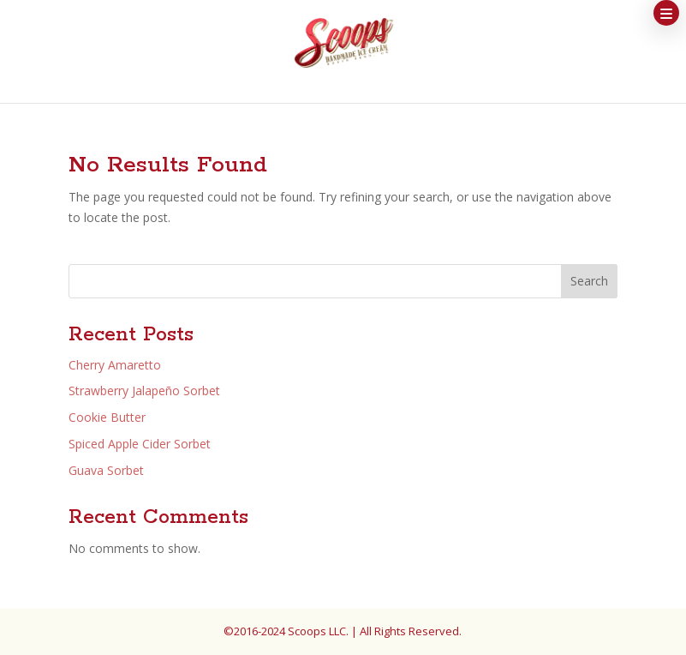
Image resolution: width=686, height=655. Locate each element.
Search (589, 281)
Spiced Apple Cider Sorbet (140, 444)
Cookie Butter (107, 417)
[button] (666, 13)
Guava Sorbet (106, 470)
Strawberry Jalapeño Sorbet (144, 390)
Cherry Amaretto (115, 365)
